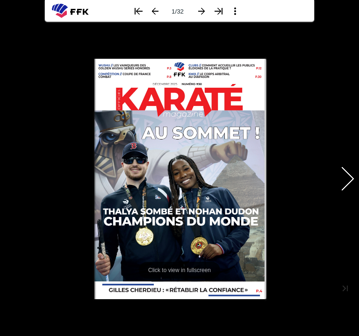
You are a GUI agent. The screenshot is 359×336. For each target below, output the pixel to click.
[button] (138, 11)
